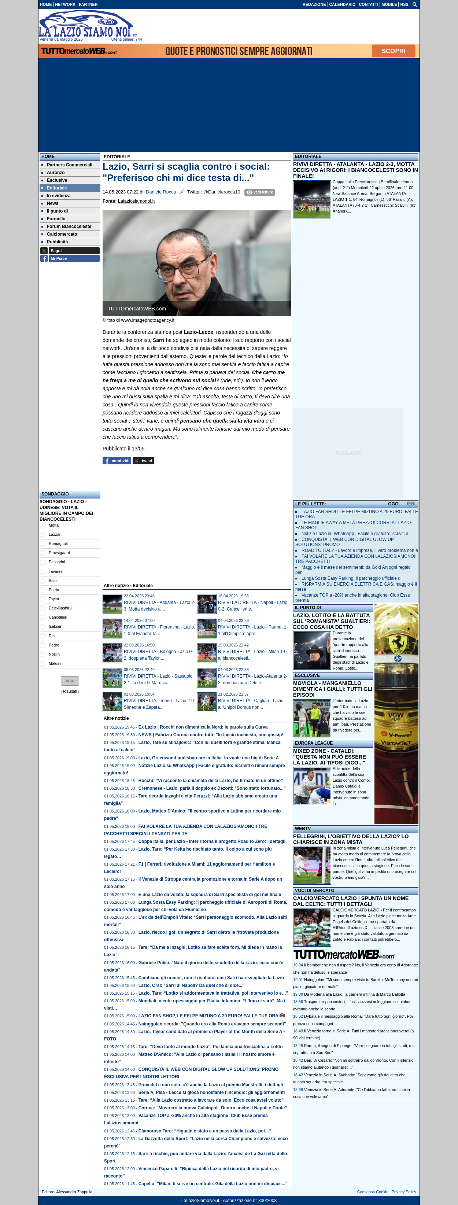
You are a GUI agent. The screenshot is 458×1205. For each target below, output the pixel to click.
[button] (70, 681)
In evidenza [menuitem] (56, 195)
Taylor (54, 599)
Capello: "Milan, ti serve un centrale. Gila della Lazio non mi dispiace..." (213, 1183)
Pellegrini (57, 562)
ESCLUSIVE (307, 675)
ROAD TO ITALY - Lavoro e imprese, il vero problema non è (360, 550)
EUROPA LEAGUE (314, 743)
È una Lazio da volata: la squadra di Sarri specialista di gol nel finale (209, 894)
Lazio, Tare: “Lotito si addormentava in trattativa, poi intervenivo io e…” (213, 993)
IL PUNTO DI (308, 607)
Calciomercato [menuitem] (59, 234)
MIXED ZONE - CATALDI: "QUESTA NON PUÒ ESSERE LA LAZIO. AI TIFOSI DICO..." (329, 757)
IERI (411, 503)
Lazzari (55, 534)
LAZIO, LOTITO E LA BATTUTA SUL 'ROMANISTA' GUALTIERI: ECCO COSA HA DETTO (331, 621)
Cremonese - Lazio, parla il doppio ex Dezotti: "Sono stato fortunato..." (212, 788)
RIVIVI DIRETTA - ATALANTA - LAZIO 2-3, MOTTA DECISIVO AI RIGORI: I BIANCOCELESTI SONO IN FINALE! (355, 170)
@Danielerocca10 (221, 192)
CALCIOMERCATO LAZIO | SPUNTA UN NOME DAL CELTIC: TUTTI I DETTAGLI (351, 901)
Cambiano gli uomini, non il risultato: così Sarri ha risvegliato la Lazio (211, 977)
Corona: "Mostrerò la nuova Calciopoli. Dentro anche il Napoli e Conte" (212, 1107)
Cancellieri (58, 617)
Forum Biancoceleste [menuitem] (66, 226)
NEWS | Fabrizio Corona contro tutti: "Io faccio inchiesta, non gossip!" (211, 734)
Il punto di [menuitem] (54, 211)
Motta (54, 525)
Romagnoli (58, 543)
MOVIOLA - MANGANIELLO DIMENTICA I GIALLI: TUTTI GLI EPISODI (332, 689)
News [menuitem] (49, 203)
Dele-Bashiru (60, 608)
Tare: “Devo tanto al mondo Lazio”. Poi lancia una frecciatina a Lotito (210, 1046)
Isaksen (55, 626)
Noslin (54, 654)
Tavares (56, 571)
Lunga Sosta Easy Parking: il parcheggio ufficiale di (352, 578)
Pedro (54, 645)
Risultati (70, 691)
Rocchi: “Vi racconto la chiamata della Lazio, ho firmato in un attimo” (210, 780)
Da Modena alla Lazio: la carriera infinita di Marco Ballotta (354, 994)
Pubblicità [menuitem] (54, 241)
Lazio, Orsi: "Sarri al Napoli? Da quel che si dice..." (191, 985)
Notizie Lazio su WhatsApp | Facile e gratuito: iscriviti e (355, 533)
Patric (54, 589)
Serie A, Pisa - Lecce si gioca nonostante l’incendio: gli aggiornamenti (212, 1092)
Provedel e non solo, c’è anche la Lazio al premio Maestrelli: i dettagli (210, 1084)
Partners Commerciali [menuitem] (66, 164)
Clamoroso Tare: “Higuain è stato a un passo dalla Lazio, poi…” (205, 1131)
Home (48, 156)
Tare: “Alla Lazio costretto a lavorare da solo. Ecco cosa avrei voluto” (211, 1100)
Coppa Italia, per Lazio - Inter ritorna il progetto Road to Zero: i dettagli (211, 841)
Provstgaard (59, 552)
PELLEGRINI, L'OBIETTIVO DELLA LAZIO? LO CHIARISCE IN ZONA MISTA (351, 839)
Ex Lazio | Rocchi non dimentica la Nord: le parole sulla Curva (203, 727)
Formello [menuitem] (53, 218)
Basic (53, 580)
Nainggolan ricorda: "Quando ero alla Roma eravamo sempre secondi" (212, 1024)
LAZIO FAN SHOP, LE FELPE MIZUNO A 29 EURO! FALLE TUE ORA (208, 1015)
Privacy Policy (404, 1192)
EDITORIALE (308, 156)
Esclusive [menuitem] (54, 180)
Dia (52, 636)
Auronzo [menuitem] (53, 172)
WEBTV (303, 828)
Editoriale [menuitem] (54, 188)
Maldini (55, 663)
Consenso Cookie (372, 1192)
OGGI (393, 503)
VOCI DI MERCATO (315, 890)
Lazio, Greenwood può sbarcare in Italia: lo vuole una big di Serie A (208, 757)
